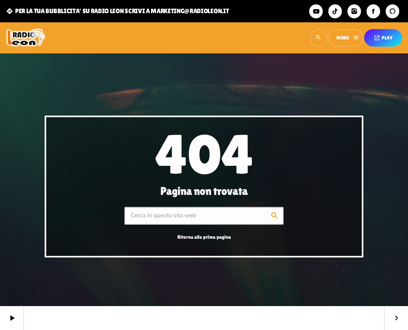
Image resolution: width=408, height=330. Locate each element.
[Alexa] (392, 11)
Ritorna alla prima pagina (204, 237)
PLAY (383, 38)
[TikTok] (335, 11)
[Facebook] (373, 11)
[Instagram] (354, 11)
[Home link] (26, 38)
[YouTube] (316, 11)
